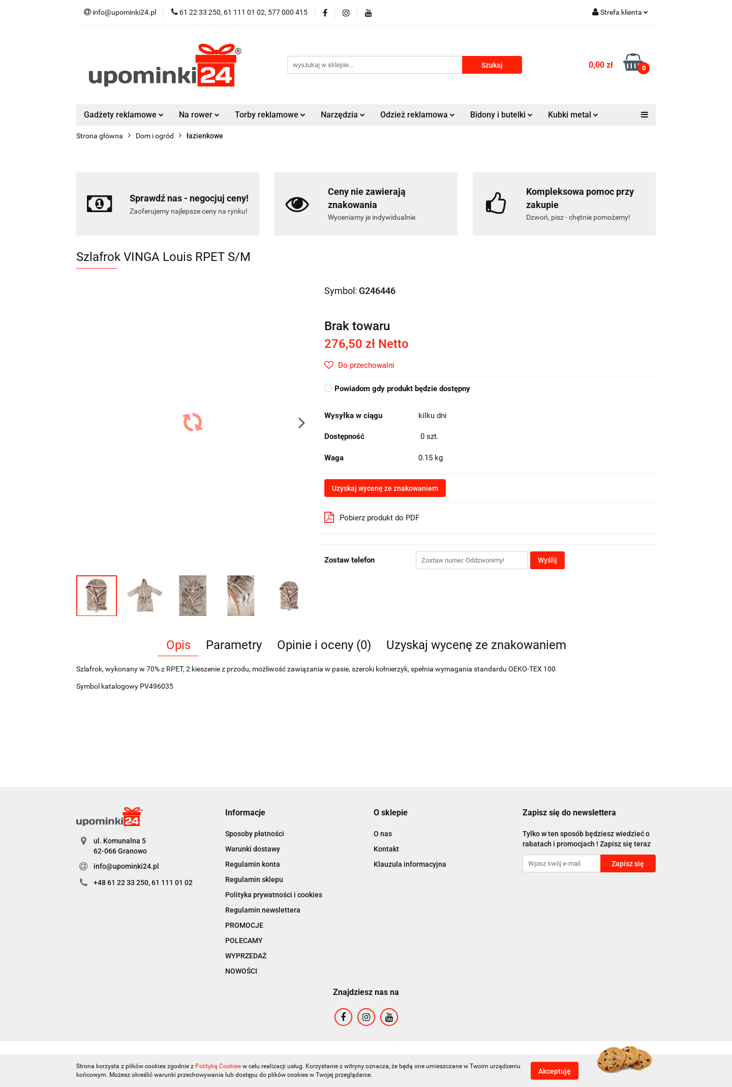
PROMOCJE (244, 925)
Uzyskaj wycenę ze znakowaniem (385, 488)
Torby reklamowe (270, 115)
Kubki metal (573, 115)
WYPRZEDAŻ (245, 956)
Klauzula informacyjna (410, 864)
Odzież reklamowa (417, 115)
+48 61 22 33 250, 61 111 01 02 (143, 882)
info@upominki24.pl (126, 866)
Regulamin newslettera (262, 910)
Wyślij (547, 560)
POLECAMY (244, 940)
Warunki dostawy (252, 849)
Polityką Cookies (218, 1066)
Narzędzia (343, 115)
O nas (383, 834)
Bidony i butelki (501, 115)
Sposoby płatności (254, 834)
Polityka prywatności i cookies (273, 895)
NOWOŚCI (241, 971)
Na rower (199, 115)
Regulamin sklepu (254, 879)
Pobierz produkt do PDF (371, 517)
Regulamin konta (252, 864)
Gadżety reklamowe (124, 115)
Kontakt (386, 849)
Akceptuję (554, 1071)
